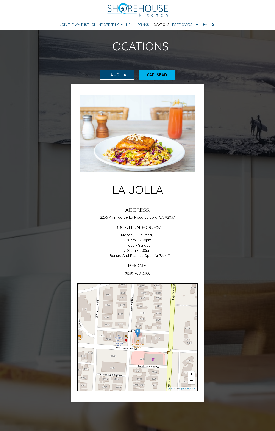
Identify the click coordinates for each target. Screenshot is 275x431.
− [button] (191, 381)
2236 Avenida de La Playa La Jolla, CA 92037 (137, 217)
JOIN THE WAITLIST (74, 25)
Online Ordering (107, 25)
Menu (130, 25)
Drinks (143, 25)
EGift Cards (182, 25)
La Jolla (117, 74)
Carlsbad (157, 74)
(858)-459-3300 (137, 273)
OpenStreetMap (187, 388)
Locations (160, 25)
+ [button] (191, 374)
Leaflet (171, 388)
